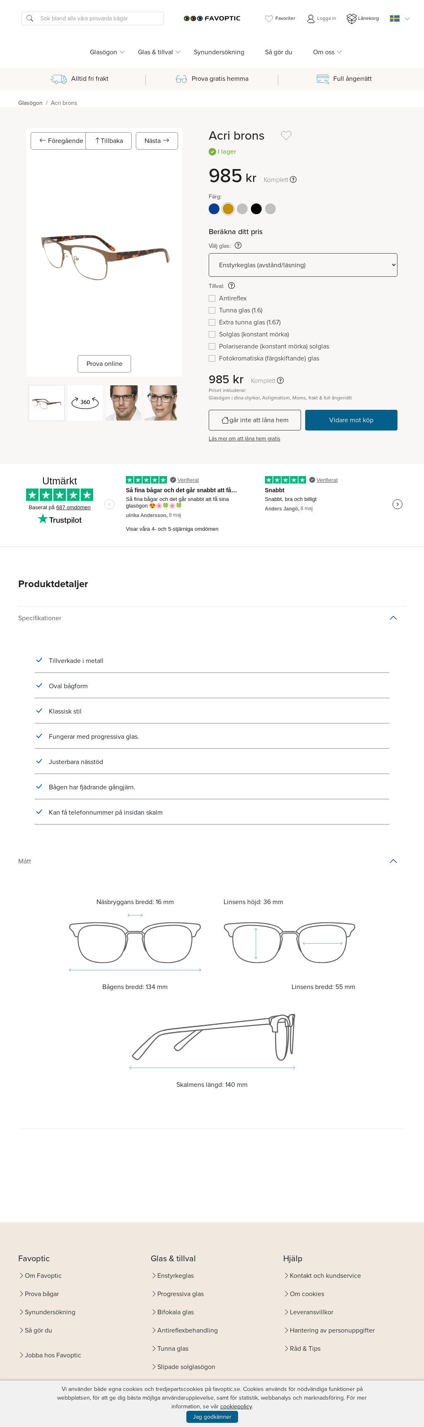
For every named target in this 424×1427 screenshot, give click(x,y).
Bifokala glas (175, 1312)
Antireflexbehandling (187, 1330)
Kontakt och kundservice (325, 1275)
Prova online (105, 363)
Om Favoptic (43, 1275)
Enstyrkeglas (175, 1275)
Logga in (321, 19)
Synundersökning (219, 52)
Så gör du (278, 52)
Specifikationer (39, 618)
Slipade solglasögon (186, 1366)
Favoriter (279, 19)
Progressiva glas (180, 1294)
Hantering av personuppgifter (332, 1330)
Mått (24, 861)
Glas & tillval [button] (155, 52)
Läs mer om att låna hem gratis (244, 439)
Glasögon (30, 103)
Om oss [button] (324, 52)
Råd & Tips (305, 1348)
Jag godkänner (212, 1416)
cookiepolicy (236, 1406)
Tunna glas (172, 1348)
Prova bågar (42, 1294)
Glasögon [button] (103, 52)
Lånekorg (363, 19)
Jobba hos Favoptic (53, 1355)
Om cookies (307, 1294)
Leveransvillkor (311, 1312)
